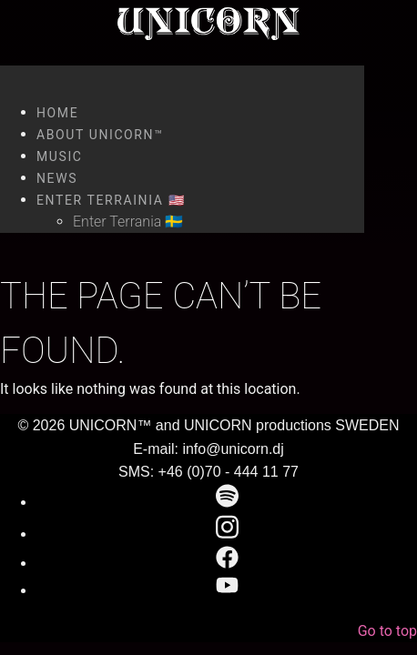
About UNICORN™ (100, 134)
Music (59, 156)
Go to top (387, 631)
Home (57, 113)
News (56, 178)
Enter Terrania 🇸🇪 (128, 221)
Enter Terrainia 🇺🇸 (110, 200)
